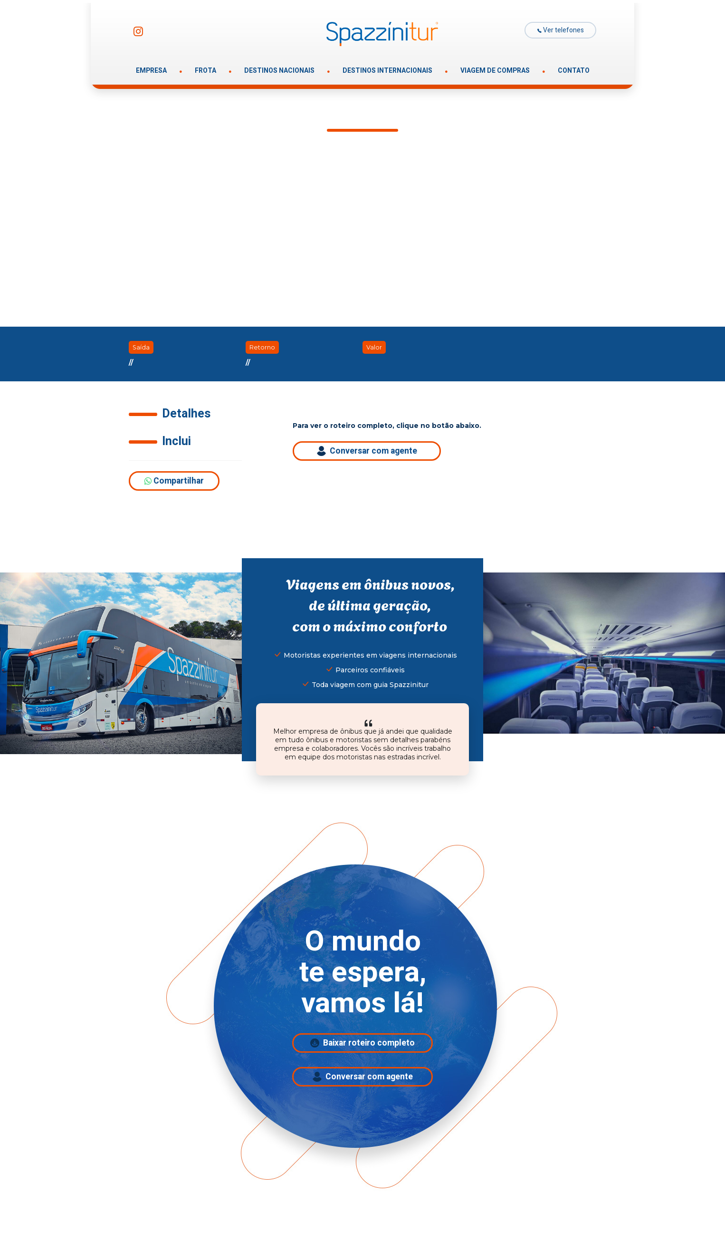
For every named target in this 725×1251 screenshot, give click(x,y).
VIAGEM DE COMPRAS (495, 71)
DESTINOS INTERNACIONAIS (387, 71)
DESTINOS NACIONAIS (279, 71)
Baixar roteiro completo (362, 1043)
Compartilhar (174, 481)
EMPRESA (151, 71)
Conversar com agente (367, 451)
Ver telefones (560, 30)
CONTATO (574, 71)
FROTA (205, 71)
